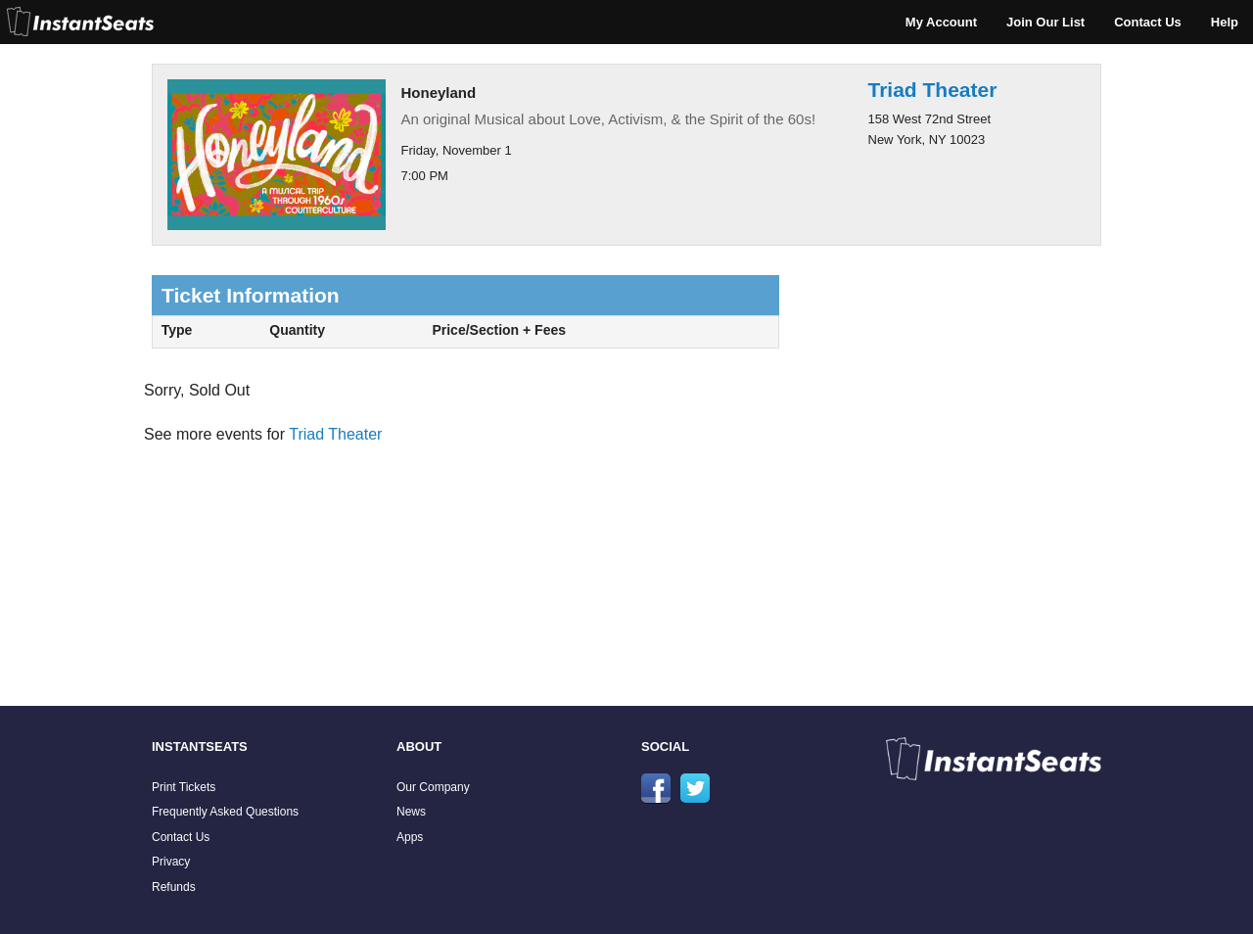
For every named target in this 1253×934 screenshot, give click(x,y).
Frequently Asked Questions (225, 811)
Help (1224, 22)
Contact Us (1148, 22)
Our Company (433, 787)
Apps (409, 837)
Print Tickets (183, 787)
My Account (941, 22)
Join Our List (1045, 22)
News (411, 811)
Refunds (174, 887)
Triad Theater (933, 89)
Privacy (171, 861)
